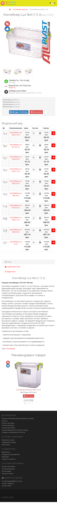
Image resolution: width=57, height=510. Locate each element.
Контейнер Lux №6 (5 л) (16, 202)
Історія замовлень (8, 477)
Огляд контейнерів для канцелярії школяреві (18, 426)
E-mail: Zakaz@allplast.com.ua (12, 489)
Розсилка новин (7, 482)
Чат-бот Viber (6, 494)
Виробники (6, 460)
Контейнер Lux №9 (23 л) (16, 238)
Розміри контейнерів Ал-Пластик (13, 440)
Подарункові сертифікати (11, 462)
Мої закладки (6, 479)
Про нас (4, 429)
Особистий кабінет (8, 475)
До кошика (36, 120)
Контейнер (10, 356)
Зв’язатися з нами (8, 448)
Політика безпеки (8, 433)
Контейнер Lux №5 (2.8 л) (16, 190)
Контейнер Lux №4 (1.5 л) (16, 141)
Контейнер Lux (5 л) (16, 251)
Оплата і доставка (8, 431)
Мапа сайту (6, 452)
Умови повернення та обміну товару (15, 438)
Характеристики (12, 275)
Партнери (5, 465)
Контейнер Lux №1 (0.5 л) (16, 153)
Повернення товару (9, 450)
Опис (8, 270)
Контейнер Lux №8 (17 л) (16, 226)
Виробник (12, 87)
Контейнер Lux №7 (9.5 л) (16, 214)
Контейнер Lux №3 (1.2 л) (16, 178)
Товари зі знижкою (8, 467)
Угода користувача (8, 436)
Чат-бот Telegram (8, 491)
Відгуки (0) (10, 279)
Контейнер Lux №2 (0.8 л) (16, 166)
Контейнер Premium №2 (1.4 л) (28, 398)
